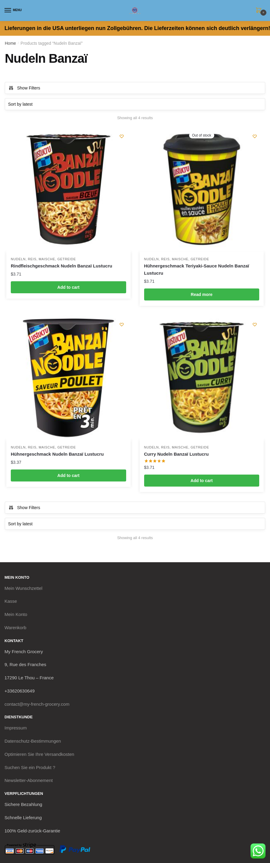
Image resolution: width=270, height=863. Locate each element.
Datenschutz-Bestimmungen (32, 741)
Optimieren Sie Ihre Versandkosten (39, 754)
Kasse (10, 601)
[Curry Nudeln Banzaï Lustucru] (202, 377)
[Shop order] (135, 104)
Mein (23, 588)
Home (10, 43)
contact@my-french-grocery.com (37, 704)
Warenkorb (15, 627)
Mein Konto (15, 614)
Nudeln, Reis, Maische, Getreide (43, 259)
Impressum (15, 727)
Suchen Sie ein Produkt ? (29, 767)
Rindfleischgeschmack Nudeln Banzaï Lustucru (61, 265)
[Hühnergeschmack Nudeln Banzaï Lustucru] (68, 377)
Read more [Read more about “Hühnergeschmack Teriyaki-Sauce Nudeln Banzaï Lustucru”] (201, 294)
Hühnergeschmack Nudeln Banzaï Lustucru (57, 454)
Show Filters (24, 88)
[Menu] (13, 10)
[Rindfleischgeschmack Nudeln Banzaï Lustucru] (68, 189)
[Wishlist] (121, 136)
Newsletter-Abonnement (28, 780)
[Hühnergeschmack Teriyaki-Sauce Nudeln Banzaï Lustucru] (202, 189)
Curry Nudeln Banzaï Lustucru (176, 454)
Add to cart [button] (68, 287)
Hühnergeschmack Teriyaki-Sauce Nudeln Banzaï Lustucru (196, 269)
